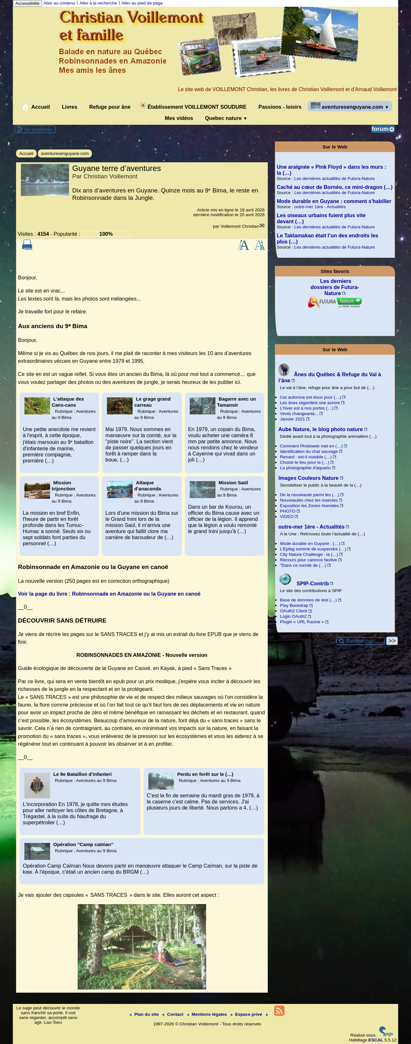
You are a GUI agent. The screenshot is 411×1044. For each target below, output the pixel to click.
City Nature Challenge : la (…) (309, 554)
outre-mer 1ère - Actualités (319, 206)
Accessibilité (27, 3)
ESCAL (375, 1040)
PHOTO (287, 511)
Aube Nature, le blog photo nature (320, 429)
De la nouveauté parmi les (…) (309, 494)
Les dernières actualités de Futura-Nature (334, 178)
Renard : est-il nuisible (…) (306, 456)
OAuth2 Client (293, 610)
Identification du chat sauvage (309, 451)
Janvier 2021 (292, 419)
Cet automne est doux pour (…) (310, 397)
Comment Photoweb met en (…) (311, 446)
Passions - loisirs (279, 107)
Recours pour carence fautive (308, 559)
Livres (68, 107)
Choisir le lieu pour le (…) (304, 462)
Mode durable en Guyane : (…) (310, 543)
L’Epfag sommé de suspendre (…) (313, 549)
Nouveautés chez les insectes (309, 500)
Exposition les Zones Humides (309, 505)
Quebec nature (225, 118)
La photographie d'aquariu (305, 467)
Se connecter (38, 129)
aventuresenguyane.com (350, 106)
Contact (173, 1014)
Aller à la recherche (98, 3)
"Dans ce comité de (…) (303, 565)
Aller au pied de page (141, 3)
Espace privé (247, 1014)
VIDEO (286, 516)
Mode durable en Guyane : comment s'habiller (334, 201)
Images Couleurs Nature (308, 478)
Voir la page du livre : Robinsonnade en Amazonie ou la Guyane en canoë (109, 594)
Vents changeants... (299, 413)
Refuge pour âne (108, 107)
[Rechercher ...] (361, 641)
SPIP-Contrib (303, 583)
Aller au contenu (59, 3)
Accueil (36, 107)
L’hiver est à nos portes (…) (306, 408)
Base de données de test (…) (308, 600)
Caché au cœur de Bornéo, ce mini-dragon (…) (335, 187)
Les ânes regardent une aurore (310, 402)
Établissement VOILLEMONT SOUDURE (193, 106)
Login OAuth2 (293, 616)
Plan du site (145, 1014)
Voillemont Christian (240, 226)
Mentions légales (207, 1014)
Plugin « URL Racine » (302, 621)
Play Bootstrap (294, 605)
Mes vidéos (177, 118)
